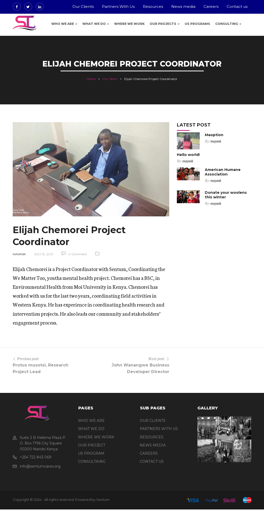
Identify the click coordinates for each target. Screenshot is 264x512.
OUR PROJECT (91, 445)
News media (183, 6)
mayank (19, 254)
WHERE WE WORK (96, 437)
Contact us (237, 6)
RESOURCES (151, 437)
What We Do (95, 24)
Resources (153, 6)
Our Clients (83, 6)
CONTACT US (152, 461)
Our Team (109, 79)
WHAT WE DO (91, 428)
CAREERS (149, 453)
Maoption (214, 135)
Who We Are (64, 24)
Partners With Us (118, 6)
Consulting (228, 24)
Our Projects (165, 24)
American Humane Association (223, 172)
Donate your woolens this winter (226, 194)
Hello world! (188, 154)
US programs (197, 24)
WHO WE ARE (91, 420)
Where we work (129, 24)
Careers (211, 6)
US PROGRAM (91, 453)
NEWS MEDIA (153, 445)
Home (91, 79)
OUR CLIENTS (152, 420)
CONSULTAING (91, 461)
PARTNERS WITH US (159, 428)
